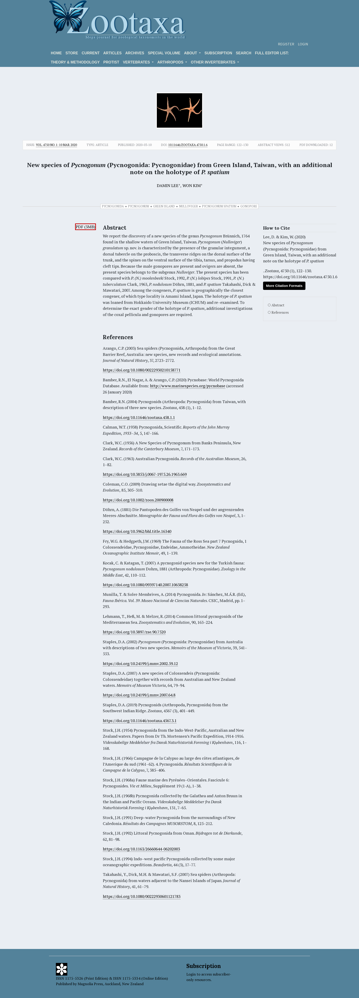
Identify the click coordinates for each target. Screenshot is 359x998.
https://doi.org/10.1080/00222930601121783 (141, 896)
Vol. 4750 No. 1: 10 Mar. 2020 (56, 145)
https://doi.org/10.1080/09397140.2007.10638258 (145, 584)
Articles (112, 53)
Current (91, 53)
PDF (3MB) (85, 226)
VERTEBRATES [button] (137, 62)
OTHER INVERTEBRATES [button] (213, 62)
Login (303, 44)
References (280, 312)
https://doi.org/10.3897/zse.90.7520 (134, 632)
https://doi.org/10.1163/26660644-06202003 (141, 849)
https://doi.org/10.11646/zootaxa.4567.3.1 (140, 720)
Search (243, 53)
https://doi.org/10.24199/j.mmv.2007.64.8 (139, 695)
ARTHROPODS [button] (170, 62)
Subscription (218, 53)
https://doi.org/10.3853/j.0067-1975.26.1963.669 (145, 474)
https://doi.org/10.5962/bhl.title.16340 (137, 531)
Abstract (278, 305)
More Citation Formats (284, 286)
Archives (134, 53)
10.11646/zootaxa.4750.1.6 (187, 145)
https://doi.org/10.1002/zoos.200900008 (138, 500)
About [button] (191, 53)
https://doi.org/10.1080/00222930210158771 (141, 370)
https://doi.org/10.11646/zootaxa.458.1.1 (139, 417)
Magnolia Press (90, 983)
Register (286, 44)
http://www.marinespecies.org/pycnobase (187, 385)
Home (56, 53)
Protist (111, 62)
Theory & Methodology (75, 62)
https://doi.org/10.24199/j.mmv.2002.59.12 (140, 663)
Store (71, 53)
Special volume (164, 53)
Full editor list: (272, 53)
